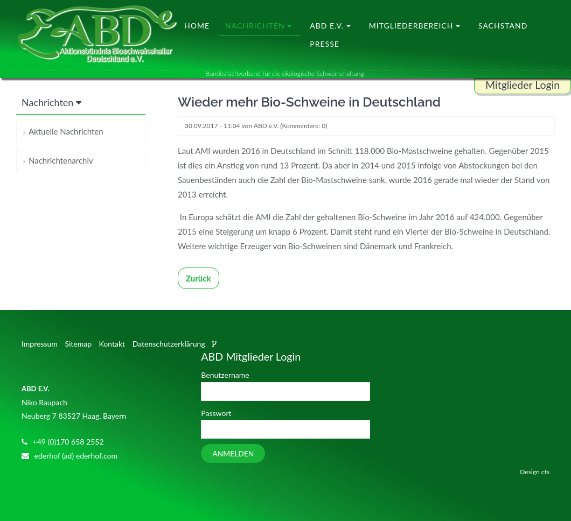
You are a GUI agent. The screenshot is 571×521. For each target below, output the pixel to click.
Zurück (198, 278)
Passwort (216, 413)
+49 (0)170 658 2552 (68, 441)
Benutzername (225, 374)
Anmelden (233, 453)
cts (545, 472)
